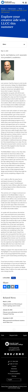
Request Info (14, 335)
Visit (2, 335)
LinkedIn (17, 354)
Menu (4, 44)
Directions (14, 369)
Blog (13, 278)
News (20, 9)
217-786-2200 (14, 361)
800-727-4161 (14, 364)
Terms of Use (4, 386)
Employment (14, 371)
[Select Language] (14, 379)
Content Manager (12, 386)
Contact (14, 366)
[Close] (26, 2)
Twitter (11, 354)
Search (23, 3)
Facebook (5, 354)
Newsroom (12, 9)
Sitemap (14, 376)
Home (3, 9)
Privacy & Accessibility (14, 373)
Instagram (8, 354)
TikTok (14, 354)
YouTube (20, 354)
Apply (25, 335)
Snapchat (23, 354)
